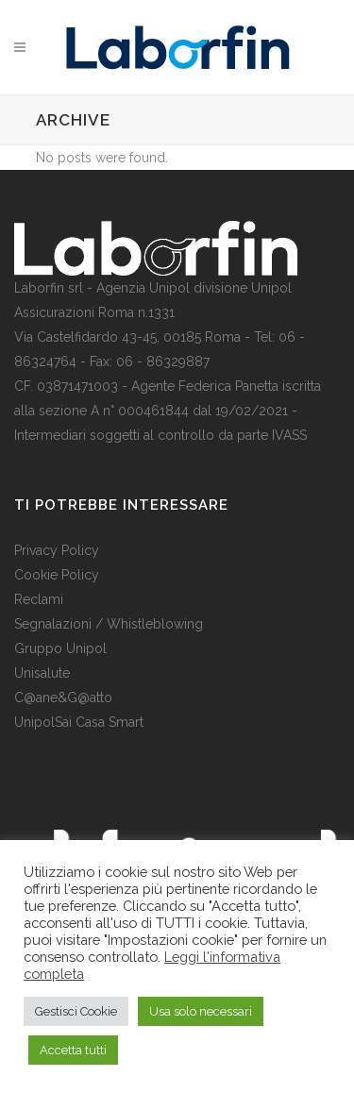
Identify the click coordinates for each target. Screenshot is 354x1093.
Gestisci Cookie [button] (76, 1011)
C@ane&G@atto (63, 697)
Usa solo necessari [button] (200, 1011)
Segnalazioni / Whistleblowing (108, 623)
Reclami (38, 599)
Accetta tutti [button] (73, 1050)
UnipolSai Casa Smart (78, 722)
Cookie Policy (56, 574)
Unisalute (42, 673)
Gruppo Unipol (60, 648)
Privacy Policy (56, 550)
